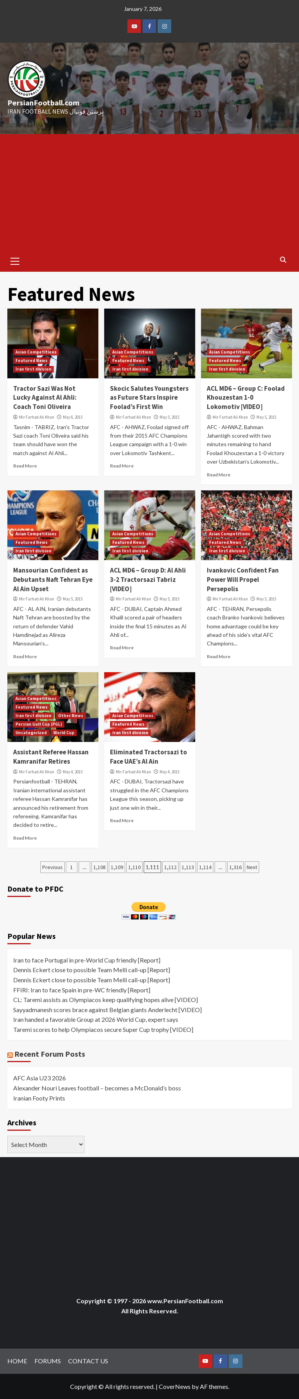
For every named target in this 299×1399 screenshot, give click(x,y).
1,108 (99, 867)
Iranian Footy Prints (39, 1098)
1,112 (170, 867)
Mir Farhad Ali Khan (36, 417)
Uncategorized (31, 732)
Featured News (31, 360)
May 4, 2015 (72, 772)
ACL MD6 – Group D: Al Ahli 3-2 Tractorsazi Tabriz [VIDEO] (148, 579)
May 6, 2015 (72, 417)
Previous (52, 867)
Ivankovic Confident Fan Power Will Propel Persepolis (243, 579)
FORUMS (47, 1360)
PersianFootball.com (43, 102)
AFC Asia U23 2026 (39, 1078)
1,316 (235, 867)
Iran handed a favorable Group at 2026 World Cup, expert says (95, 1019)
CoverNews (175, 1386)
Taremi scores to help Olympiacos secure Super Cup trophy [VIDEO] (103, 1029)
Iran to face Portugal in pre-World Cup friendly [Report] (86, 960)
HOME (17, 1360)
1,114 (205, 867)
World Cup (63, 732)
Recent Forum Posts (49, 1054)
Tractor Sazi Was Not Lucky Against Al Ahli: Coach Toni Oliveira (45, 397)
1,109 (117, 867)
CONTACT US (88, 1360)
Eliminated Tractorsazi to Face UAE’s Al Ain (148, 757)
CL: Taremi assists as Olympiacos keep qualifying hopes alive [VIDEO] (105, 999)
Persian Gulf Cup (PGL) (38, 724)
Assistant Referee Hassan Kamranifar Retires (51, 757)
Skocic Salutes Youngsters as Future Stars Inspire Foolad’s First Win (149, 397)
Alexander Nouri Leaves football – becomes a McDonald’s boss (97, 1088)
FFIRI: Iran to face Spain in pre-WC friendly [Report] (81, 990)
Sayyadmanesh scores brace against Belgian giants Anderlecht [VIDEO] (107, 1009)
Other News (70, 715)
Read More (25, 466)
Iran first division (33, 369)
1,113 (188, 867)
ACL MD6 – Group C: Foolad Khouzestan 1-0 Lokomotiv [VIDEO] (246, 397)
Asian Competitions (36, 352)
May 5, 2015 (169, 417)
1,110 (134, 867)
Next (252, 867)
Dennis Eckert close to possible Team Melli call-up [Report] (91, 969)
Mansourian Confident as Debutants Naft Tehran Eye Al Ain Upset (53, 579)
